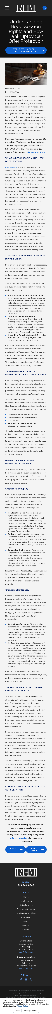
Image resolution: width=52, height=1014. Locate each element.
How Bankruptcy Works (26, 913)
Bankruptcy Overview (26, 909)
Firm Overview (26, 901)
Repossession (11, 167)
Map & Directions (26, 952)
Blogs (26, 921)
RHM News (26, 917)
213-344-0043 (26, 884)
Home (26, 897)
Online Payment (26, 905)
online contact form (35, 152)
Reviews (26, 925)
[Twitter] (31, 979)
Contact (26, 929)
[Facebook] (21, 979)
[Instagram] (26, 979)
